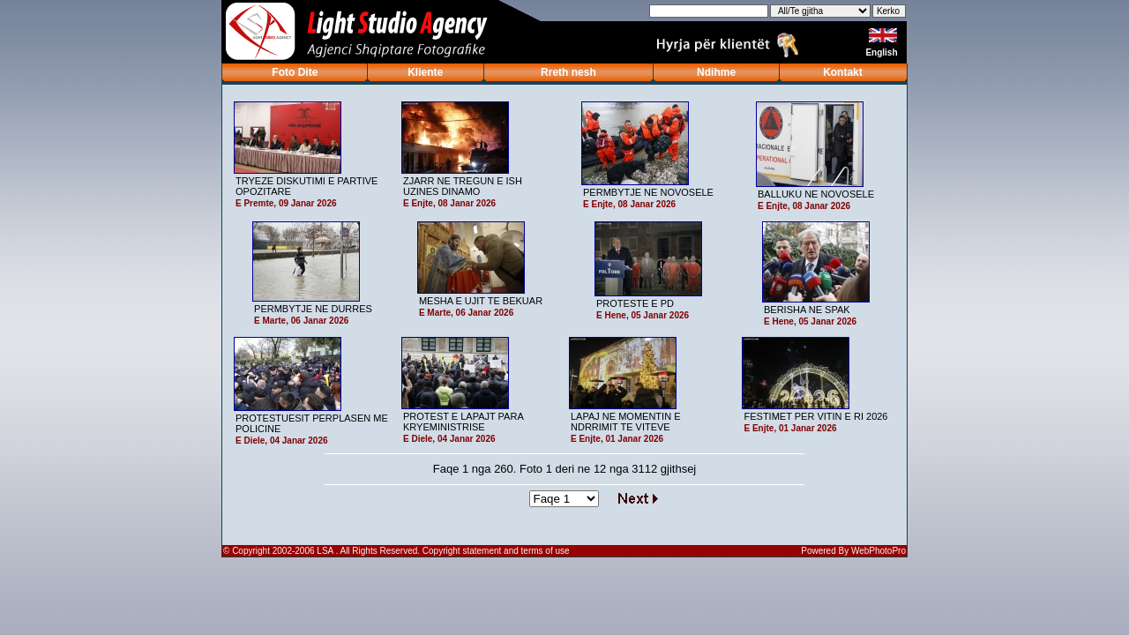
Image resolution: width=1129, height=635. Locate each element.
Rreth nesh (568, 72)
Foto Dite (295, 72)
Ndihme (716, 72)
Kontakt (843, 72)
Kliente (425, 72)
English (882, 52)
